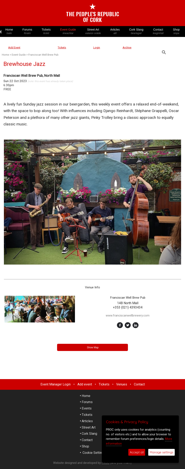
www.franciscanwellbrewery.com (127, 315)
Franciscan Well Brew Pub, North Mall (31, 75)
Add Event (14, 47)
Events (87, 408)
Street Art (93, 31)
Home (9, 31)
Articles (115, 31)
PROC (105, 463)
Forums (27, 31)
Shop (176, 31)
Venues (121, 384)
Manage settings (161, 452)
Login (96, 47)
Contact (158, 31)
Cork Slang (136, 31)
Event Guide (68, 31)
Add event (84, 384)
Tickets (46, 31)
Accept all (137, 452)
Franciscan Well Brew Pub (43, 54)
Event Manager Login (55, 384)
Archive (127, 47)
